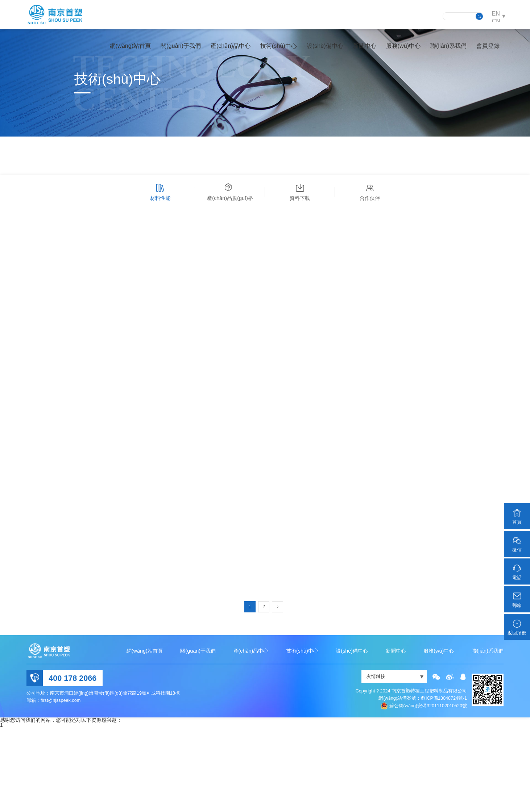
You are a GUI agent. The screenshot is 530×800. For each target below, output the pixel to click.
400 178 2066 (72, 750)
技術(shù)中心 (272, 49)
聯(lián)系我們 (443, 49)
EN (494, 16)
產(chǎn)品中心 (225, 49)
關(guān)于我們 (175, 49)
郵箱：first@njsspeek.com (53, 772)
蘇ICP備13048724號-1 (444, 770)
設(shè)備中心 (319, 49)
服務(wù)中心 (397, 49)
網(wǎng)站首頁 (124, 49)
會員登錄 (482, 49)
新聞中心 (358, 49)
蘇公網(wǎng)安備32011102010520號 (428, 777)
